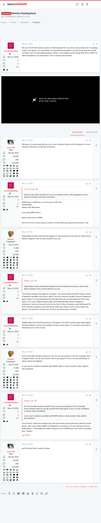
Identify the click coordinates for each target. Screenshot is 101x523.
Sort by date (77, 132)
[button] (4, 4)
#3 (90, 184)
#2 (90, 140)
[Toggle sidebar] (92, 4)
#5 (90, 275)
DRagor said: (29, 281)
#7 (90, 352)
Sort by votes (92, 132)
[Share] (93, 44)
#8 (90, 395)
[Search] (97, 4)
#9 (90, 444)
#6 (90, 319)
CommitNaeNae (9, 16)
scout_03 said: (29, 189)
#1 (97, 44)
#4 (90, 232)
